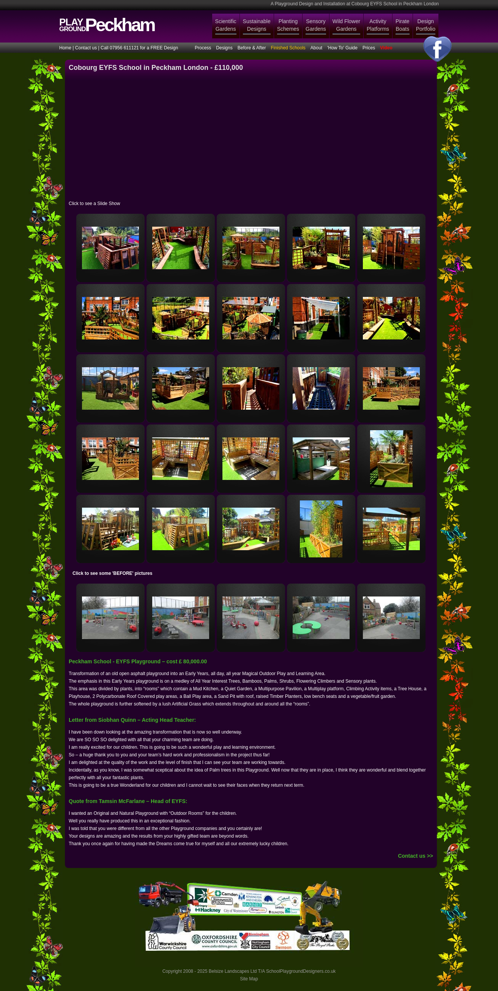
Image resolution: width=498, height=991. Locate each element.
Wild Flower (346, 25)
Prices (368, 47)
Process (203, 47)
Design (425, 25)
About (316, 47)
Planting (288, 25)
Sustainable (257, 25)
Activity (378, 25)
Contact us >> (415, 856)
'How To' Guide (342, 47)
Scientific (225, 25)
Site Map (249, 979)
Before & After (252, 47)
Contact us (86, 47)
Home (65, 47)
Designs (224, 47)
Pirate (403, 25)
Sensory (316, 25)
